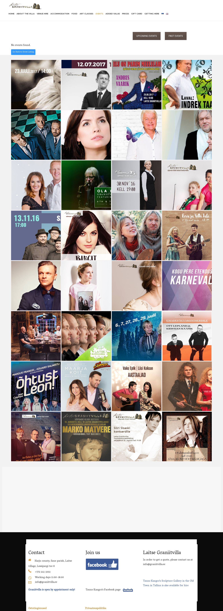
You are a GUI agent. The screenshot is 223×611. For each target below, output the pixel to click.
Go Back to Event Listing (23, 52)
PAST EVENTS (176, 36)
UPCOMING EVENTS (146, 36)
